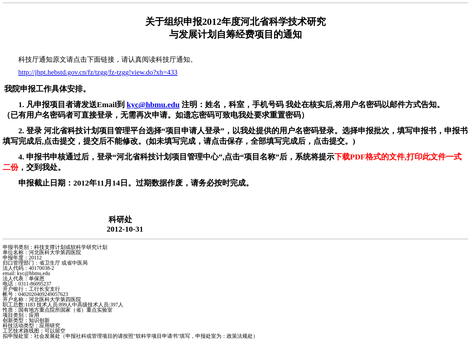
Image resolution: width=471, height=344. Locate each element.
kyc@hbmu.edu (153, 104)
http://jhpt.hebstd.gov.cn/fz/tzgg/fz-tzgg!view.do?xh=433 (98, 72)
